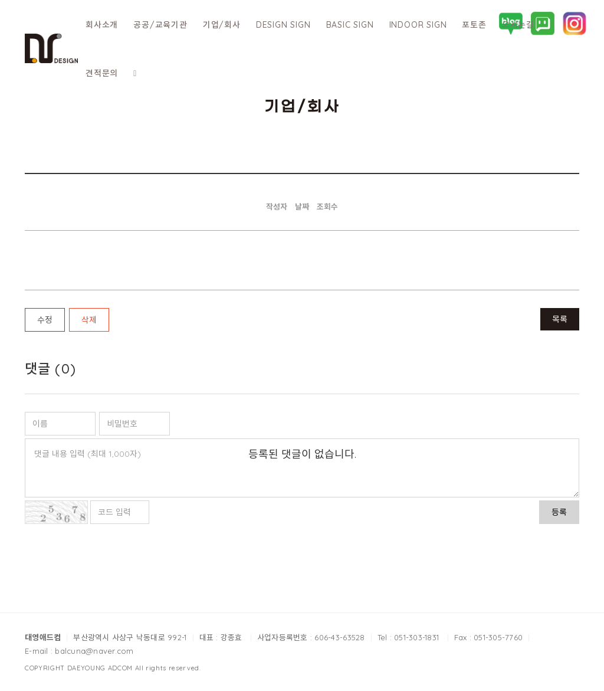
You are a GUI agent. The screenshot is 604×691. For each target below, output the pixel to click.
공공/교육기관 (160, 24)
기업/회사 (222, 24)
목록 (559, 319)
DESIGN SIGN (283, 24)
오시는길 (518, 24)
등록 (559, 512)
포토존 (474, 24)
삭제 (89, 320)
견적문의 (102, 73)
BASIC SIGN (350, 24)
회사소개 (102, 24)
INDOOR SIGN (418, 24)
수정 (44, 320)
